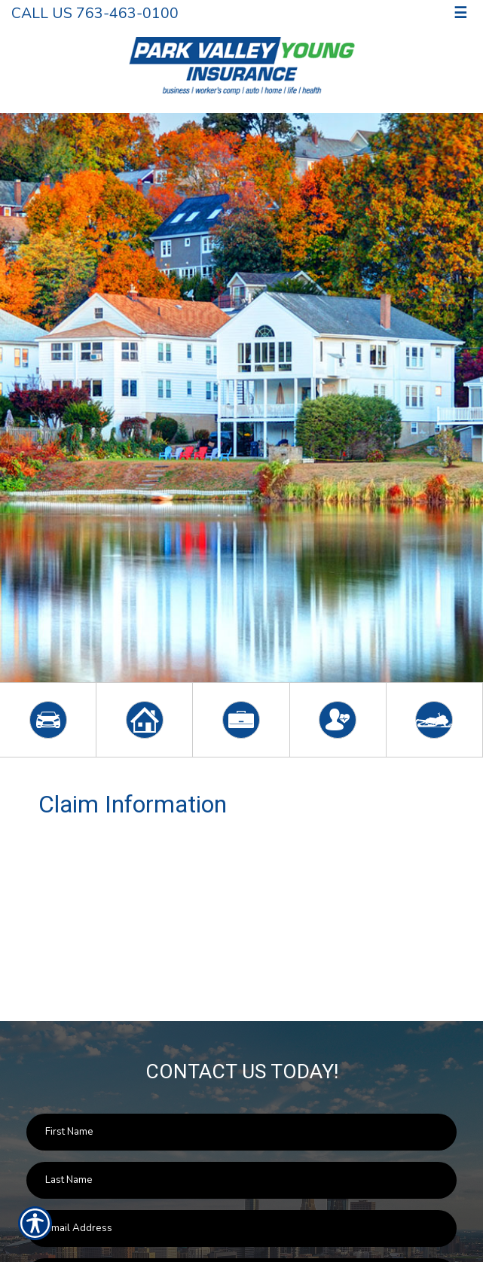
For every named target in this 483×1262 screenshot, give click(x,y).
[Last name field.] (241, 1180)
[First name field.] (241, 1132)
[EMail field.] (241, 1228)
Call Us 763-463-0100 (95, 13)
